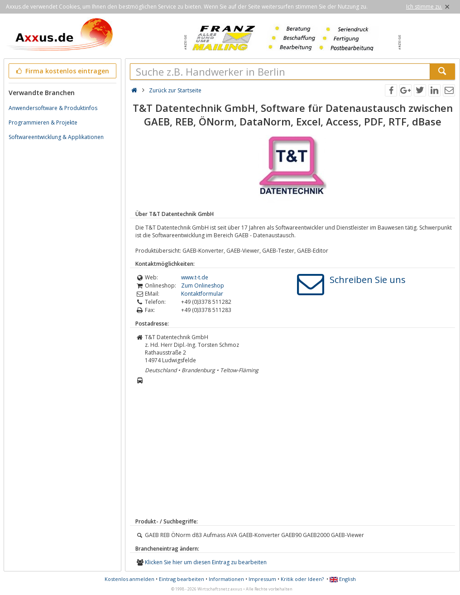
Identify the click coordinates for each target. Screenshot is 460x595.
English (343, 579)
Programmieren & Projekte (43, 122)
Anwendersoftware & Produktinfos (53, 108)
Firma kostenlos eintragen (61, 71)
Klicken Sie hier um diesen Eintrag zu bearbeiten (206, 562)
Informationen (226, 579)
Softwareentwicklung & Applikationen (56, 137)
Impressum (262, 579)
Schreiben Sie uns (368, 280)
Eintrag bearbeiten (181, 579)
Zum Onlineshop (202, 285)
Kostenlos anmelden (129, 579)
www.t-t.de (194, 277)
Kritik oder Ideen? (302, 579)
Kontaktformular (202, 294)
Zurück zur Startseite (175, 90)
